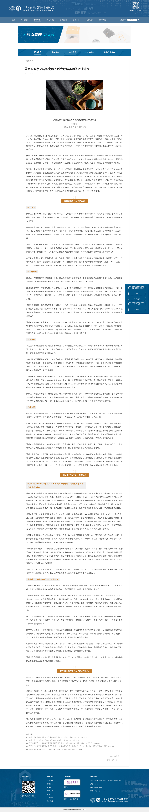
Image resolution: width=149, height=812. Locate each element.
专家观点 (55, 52)
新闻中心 (50, 784)
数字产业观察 (109, 52)
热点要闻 (37, 52)
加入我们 (50, 801)
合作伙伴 (50, 794)
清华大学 (67, 787)
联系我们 (137, 309)
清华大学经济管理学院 (71, 799)
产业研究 (50, 787)
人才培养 (50, 797)
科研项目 (137, 299)
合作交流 (72, 52)
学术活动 (63, 20)
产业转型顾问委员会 (137, 288)
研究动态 (90, 52)
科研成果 (137, 304)
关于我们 (50, 780)
